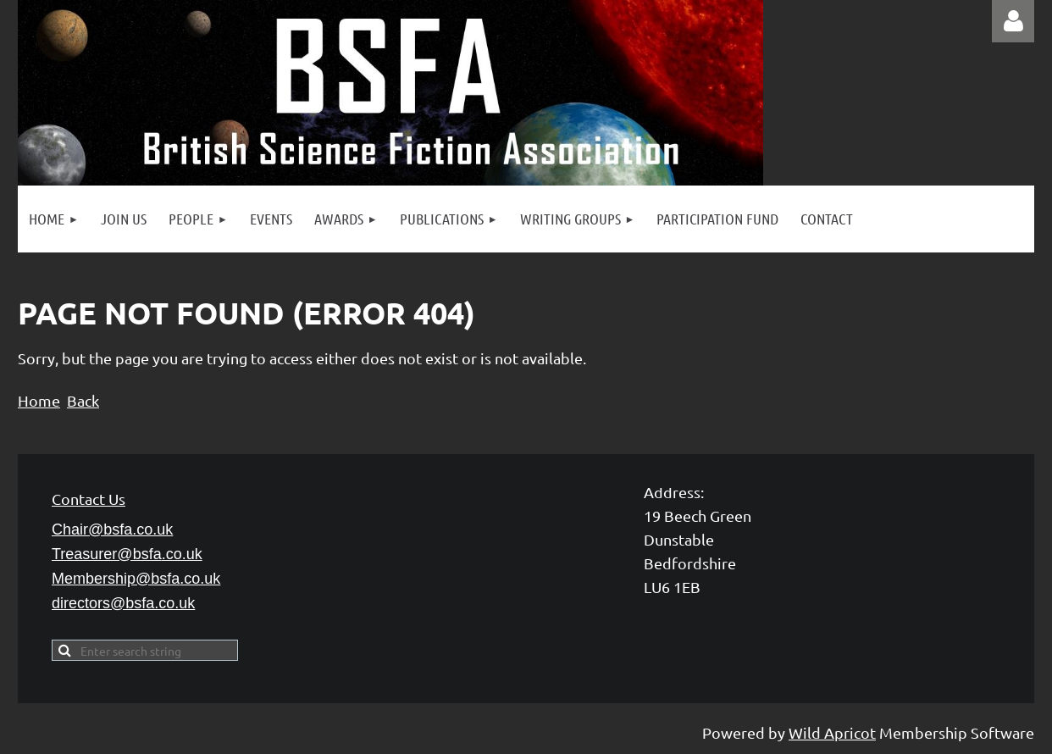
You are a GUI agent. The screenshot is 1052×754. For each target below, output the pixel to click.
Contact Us (88, 498)
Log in (1013, 21)
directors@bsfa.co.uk (123, 603)
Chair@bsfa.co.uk (112, 529)
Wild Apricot (832, 732)
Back (83, 400)
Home (39, 400)
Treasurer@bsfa (127, 554)
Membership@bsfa (136, 578)
